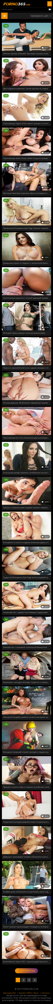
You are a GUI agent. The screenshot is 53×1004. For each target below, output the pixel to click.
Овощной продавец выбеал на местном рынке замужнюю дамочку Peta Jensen (26, 717)
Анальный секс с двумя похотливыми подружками (25, 612)
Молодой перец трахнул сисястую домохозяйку (24, 333)
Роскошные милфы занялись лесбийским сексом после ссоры (26, 472)
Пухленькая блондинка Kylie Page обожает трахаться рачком (26, 228)
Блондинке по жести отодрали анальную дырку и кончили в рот (26, 542)
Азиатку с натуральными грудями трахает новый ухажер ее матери (26, 507)
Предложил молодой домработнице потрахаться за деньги (26, 822)
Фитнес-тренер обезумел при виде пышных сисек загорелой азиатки (26, 53)
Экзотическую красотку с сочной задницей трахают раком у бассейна (26, 298)
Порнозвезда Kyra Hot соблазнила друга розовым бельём (26, 437)
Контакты (46, 993)
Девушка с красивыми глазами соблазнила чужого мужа (26, 856)
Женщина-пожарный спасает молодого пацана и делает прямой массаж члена (26, 752)
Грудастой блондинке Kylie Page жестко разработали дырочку (26, 577)
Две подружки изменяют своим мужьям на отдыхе (25, 88)
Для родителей (9, 993)
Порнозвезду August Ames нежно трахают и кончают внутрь (26, 123)
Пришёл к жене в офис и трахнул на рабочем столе (26, 787)
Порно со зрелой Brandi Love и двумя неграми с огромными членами (26, 368)
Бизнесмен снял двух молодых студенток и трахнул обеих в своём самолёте (26, 682)
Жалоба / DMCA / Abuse (29, 993)
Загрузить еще (26, 970)
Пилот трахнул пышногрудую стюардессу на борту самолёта (26, 926)
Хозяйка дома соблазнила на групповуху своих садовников (26, 891)
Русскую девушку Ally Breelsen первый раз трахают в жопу (26, 402)
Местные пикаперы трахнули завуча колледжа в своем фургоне (26, 193)
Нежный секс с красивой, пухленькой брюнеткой (25, 647)
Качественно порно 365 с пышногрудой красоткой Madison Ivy (26, 961)
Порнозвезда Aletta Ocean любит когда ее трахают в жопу (26, 158)
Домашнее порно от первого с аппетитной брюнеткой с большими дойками (26, 263)
